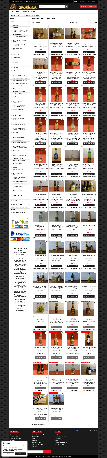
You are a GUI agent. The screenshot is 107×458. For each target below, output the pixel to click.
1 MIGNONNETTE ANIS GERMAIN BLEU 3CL (56, 164)
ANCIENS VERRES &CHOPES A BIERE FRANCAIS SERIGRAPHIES (20, 147)
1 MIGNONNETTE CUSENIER (89, 317)
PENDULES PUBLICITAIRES (18, 109)
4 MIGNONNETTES (88, 42)
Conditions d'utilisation (15, 438)
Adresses (34, 440)
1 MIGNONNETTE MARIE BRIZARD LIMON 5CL (73, 134)
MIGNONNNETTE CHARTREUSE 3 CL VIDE (56, 226)
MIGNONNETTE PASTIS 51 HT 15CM (89, 164)
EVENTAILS (15, 99)
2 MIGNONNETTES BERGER (40, 42)
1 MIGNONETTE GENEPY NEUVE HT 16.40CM (40, 256)
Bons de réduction (36, 442)
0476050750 (20, 1)
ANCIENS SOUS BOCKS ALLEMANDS (18, 174)
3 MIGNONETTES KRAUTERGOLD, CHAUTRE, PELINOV (73, 257)
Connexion (82, 1)
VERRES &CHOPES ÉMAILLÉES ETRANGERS (19, 143)
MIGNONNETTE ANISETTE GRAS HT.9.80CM (56, 378)
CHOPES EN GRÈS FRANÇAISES (20, 80)
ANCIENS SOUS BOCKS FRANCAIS (18, 170)
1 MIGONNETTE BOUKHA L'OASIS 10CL (73, 164)
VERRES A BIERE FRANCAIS (19, 34)
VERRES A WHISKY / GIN (18, 86)
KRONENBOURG (16, 57)
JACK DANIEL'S (16, 62)
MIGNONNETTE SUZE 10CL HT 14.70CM (72, 287)
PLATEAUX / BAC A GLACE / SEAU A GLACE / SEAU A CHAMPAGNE (20, 31)
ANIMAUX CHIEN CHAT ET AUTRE (19, 215)
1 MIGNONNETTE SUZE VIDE (89, 225)
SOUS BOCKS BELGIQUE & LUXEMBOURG (19, 178)
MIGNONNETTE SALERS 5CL (89, 286)
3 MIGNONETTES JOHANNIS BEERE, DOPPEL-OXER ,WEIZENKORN (40, 287)
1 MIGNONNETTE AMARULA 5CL (89, 348)
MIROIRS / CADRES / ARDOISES (20, 122)
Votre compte (37, 431)
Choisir (84, 23)
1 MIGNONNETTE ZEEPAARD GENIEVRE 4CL (73, 73)
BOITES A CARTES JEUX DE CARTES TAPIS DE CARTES (19, 106)
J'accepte (20, 453)
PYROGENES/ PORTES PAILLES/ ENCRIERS (20, 119)
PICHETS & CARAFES (17, 94)
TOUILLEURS (15, 167)
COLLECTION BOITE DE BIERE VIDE (19, 207)
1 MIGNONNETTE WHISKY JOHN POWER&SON (56, 73)
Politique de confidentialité (10, 450)
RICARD (14, 52)
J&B (14, 65)
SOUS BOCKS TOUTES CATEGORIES (18, 102)
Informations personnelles (38, 434)
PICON (14, 96)
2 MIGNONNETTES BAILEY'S (40, 378)
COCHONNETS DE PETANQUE (18, 212)
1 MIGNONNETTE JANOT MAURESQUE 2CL (73, 348)
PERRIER (14, 70)
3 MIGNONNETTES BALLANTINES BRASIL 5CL (56, 42)
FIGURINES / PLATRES (17, 115)
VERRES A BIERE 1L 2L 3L (18, 140)
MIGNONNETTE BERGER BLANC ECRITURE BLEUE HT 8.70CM (72, 379)
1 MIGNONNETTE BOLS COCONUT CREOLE (40, 103)
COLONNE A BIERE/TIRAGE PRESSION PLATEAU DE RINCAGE (20, 129)
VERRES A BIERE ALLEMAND (19, 137)
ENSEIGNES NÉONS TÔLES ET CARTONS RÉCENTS (19, 125)
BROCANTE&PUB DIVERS (29, 12)
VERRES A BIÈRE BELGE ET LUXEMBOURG (18, 24)
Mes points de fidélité (37, 444)
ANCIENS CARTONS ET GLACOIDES (18, 49)
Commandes (35, 436)
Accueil (12, 19)
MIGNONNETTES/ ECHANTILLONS (20, 184)
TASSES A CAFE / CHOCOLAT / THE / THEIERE (20, 45)
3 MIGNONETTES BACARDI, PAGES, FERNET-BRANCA (56, 287)
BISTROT (18, 12)
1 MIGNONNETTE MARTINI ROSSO (56, 317)
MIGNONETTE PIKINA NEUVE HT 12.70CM (57, 256)
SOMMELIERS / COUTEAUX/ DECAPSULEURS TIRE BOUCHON (20, 112)
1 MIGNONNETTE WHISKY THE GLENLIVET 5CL (72, 103)
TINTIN (13, 209)
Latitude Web (68, 456)
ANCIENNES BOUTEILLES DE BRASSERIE (19, 164)
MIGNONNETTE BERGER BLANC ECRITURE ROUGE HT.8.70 (40, 196)
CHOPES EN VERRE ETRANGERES (20, 78)
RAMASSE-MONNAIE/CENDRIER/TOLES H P (20, 201)
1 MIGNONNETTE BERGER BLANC (40, 164)
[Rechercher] (53, 6)
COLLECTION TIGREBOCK (18, 198)
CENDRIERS (15, 27)
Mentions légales (14, 436)
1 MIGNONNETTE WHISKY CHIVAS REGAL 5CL (56, 103)
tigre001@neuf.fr (33, 1)
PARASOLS (15, 132)
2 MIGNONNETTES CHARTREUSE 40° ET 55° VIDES (72, 226)
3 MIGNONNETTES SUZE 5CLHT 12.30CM (57, 409)
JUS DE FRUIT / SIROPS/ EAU (19, 153)
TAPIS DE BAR (16, 150)
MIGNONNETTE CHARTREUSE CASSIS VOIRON (89, 378)
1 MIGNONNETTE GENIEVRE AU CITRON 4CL (89, 103)
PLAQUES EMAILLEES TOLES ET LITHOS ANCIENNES (19, 37)
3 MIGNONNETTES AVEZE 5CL (40, 317)
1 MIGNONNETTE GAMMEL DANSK (88, 73)
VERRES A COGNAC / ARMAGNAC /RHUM (17, 189)
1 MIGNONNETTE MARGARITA (40, 347)
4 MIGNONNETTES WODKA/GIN (40, 73)
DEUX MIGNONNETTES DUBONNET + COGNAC (73, 42)
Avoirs (33, 438)
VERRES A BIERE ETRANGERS (19, 73)
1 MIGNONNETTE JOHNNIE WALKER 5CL (40, 134)
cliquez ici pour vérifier (86, 432)
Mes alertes (35, 446)
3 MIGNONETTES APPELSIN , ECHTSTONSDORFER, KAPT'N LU (88, 257)
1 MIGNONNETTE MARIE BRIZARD (73, 317)
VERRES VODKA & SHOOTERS (19, 193)
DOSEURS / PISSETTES (18, 158)
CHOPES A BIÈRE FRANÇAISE (19, 75)
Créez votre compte (91, 1)
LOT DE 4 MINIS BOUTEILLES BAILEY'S (40, 409)
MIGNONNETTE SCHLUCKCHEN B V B (72, 195)
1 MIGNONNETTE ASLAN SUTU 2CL (56, 348)
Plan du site (13, 440)
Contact (58, 431)
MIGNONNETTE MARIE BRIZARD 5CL (40, 226)
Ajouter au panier (40, 52)
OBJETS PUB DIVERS (17, 135)
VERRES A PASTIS (17, 88)
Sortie (8, 453)
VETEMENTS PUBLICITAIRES (19, 161)
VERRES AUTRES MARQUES (19, 91)
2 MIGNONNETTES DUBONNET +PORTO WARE (56, 195)
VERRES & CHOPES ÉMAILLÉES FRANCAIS (19, 41)
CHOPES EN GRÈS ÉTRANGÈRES (20, 83)
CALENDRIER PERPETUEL (18, 186)
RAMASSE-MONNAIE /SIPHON (19, 155)
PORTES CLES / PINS (17, 195)
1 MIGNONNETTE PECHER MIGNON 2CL (89, 134)
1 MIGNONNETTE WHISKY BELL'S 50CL (56, 134)
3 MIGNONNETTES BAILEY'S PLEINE (89, 195)
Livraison (12, 434)
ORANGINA (15, 67)
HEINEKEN (15, 60)
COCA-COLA (16, 54)
